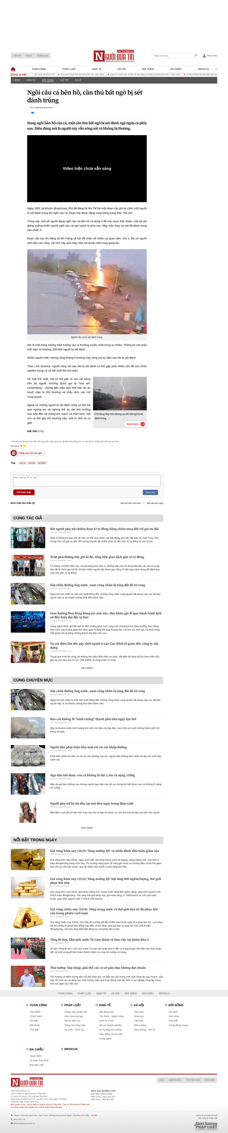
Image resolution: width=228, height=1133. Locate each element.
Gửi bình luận (24, 492)
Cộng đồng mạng (178, 1025)
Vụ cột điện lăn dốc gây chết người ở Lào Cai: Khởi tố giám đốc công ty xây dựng (104, 645)
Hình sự (31, 80)
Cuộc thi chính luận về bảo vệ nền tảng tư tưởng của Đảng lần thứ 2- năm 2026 (149, 74)
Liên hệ (17, 55)
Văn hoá (138, 1020)
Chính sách (36, 1016)
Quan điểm (36, 1056)
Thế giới (34, 1029)
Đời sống (148, 69)
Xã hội (121, 69)
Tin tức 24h (193, 1080)
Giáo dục (139, 1016)
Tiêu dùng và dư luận (110, 1034)
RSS (161, 1080)
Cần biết (173, 1020)
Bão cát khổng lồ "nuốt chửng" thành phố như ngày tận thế (93, 719)
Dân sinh (139, 1012)
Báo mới (210, 1080)
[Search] (196, 56)
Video (16, 80)
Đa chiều (176, 69)
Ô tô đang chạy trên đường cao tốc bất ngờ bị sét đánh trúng (119, 416)
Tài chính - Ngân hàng (111, 1016)
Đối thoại (35, 1025)
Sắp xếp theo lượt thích (130, 503)
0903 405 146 (19, 1119)
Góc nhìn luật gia (74, 1016)
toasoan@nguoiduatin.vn (24, 1123)
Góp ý (29, 55)
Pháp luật (69, 69)
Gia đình (173, 1012)
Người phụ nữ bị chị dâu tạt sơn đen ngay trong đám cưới (91, 803)
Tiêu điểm (35, 1012)
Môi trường (140, 1025)
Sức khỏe (174, 1016)
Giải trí (64, 80)
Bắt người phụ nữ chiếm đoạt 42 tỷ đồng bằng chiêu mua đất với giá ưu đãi (104, 529)
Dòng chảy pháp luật (76, 1012)
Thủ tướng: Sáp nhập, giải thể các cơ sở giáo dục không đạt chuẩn (98, 968)
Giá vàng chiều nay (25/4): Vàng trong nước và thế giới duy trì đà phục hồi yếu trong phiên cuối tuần (104, 911)
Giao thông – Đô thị (144, 1029)
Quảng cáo (42, 55)
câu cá (22, 463)
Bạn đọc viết (36, 1065)
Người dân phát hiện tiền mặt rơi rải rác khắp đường (88, 747)
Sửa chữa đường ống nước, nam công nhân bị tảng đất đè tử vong (97, 585)
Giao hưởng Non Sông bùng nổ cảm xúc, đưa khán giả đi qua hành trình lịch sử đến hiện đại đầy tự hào (106, 615)
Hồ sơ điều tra (72, 1020)
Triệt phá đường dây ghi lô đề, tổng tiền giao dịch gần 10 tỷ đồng (97, 557)
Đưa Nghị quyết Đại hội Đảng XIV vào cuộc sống (86, 74)
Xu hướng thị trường (110, 1029)
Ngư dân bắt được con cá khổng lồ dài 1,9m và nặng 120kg (92, 775)
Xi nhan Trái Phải (39, 1060)
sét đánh (42, 463)
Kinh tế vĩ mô (106, 1020)
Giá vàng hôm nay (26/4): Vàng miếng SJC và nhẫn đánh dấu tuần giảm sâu (104, 851)
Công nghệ (105, 1038)
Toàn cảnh (39, 69)
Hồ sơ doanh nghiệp (110, 1025)
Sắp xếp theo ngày (155, 503)
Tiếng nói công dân (75, 1025)
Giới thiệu (175, 1080)
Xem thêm (87, 668)
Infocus (203, 69)
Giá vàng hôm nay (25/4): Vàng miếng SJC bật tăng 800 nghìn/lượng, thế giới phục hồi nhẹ (105, 881)
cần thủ (31, 463)
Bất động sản (106, 1012)
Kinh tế (96, 69)
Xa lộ (78, 80)
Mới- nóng (48, 80)
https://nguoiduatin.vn (20, 1091)
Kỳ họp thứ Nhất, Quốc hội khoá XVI (42, 74)
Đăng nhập (150, 492)
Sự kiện (34, 1020)
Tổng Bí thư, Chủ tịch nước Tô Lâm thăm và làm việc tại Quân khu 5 (99, 940)
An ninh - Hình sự (74, 1029)
